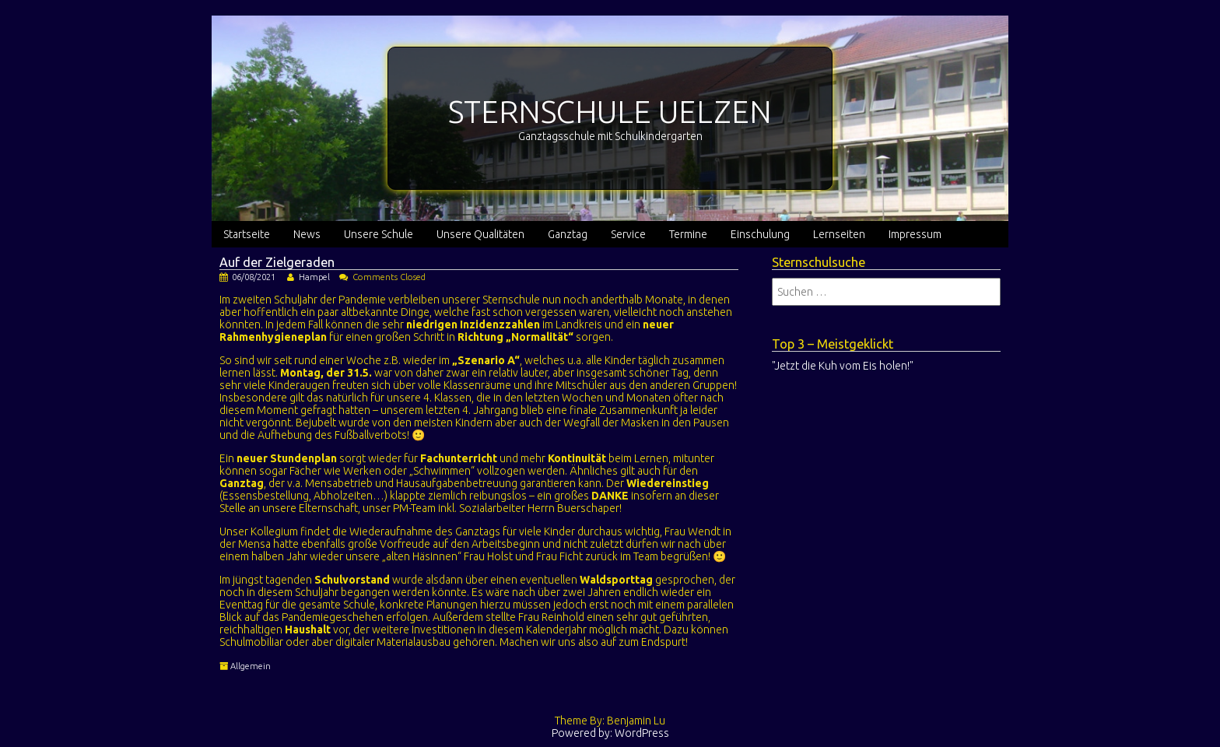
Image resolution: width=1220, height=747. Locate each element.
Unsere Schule (378, 234)
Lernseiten (839, 234)
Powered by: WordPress (610, 733)
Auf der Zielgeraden (277, 262)
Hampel (314, 277)
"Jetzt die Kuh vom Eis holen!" (842, 365)
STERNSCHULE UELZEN (610, 111)
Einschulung (760, 234)
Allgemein (250, 666)
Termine (688, 234)
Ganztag (567, 234)
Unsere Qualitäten (480, 234)
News (307, 234)
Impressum (915, 234)
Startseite (246, 234)
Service (628, 234)
